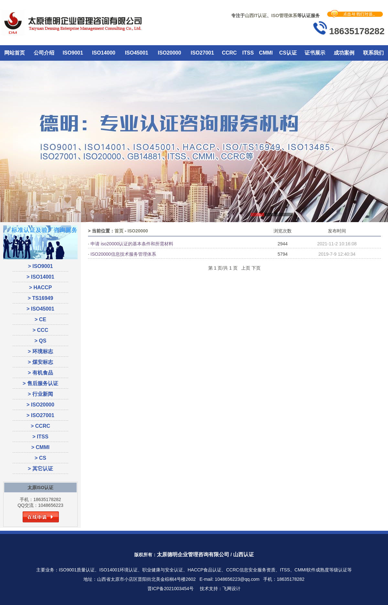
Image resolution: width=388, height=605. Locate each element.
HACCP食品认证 (204, 569)
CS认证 (287, 53)
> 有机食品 (40, 372)
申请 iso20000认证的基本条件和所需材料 (132, 243)
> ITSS (40, 436)
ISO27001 (202, 53)
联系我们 (373, 53)
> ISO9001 (40, 266)
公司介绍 (44, 53)
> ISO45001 (40, 309)
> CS (40, 458)
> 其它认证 (40, 468)
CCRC (229, 53)
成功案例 (344, 53)
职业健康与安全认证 (162, 569)
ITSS (248, 53)
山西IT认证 (256, 15)
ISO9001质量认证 (77, 569)
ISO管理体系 (284, 15)
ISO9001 (73, 53)
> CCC (40, 330)
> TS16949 (40, 298)
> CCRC (40, 426)
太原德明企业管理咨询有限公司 (193, 554)
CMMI (266, 53)
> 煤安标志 (40, 362)
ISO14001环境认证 (118, 569)
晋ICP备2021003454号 (170, 588)
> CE (40, 319)
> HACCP (40, 287)
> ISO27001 (40, 415)
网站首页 (14, 53)
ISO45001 (136, 53)
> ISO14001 (40, 277)
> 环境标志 (40, 351)
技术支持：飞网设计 (220, 588)
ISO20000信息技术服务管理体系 (123, 254)
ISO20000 (169, 53)
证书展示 (315, 53)
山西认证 (243, 554)
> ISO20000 (40, 404)
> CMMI (40, 447)
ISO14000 (103, 53)
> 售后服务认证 (40, 383)
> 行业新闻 (40, 394)
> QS (41, 341)
